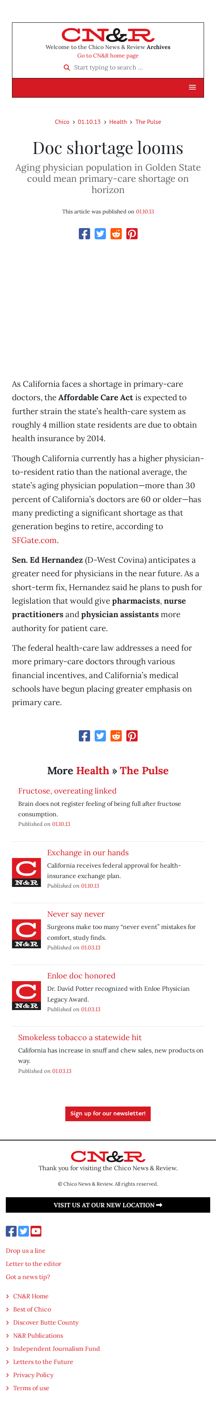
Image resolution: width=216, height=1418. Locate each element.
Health (118, 121)
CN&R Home (31, 1296)
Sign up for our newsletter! (108, 1114)
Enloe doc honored (81, 975)
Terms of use (31, 1388)
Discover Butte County (45, 1322)
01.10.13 (89, 121)
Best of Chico (32, 1309)
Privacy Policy (33, 1375)
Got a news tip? (28, 1277)
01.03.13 (90, 947)
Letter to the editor (33, 1263)
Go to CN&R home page (108, 55)
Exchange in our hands (88, 852)
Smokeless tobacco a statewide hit (80, 1037)
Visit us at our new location (108, 1205)
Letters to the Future (43, 1362)
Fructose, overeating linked (67, 790)
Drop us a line (26, 1250)
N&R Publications (38, 1335)
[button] (192, 87)
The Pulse (148, 121)
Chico (62, 121)
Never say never (76, 914)
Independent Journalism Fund (56, 1348)
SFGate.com (34, 540)
